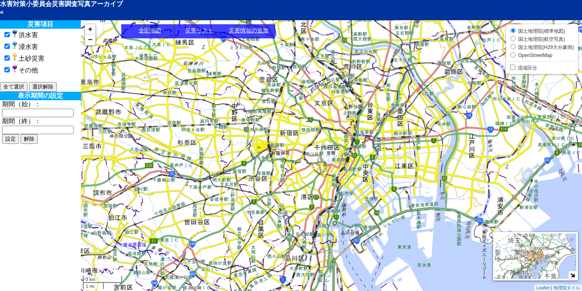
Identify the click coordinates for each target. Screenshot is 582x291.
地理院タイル (566, 287)
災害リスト (199, 30)
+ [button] (90, 29)
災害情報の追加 (248, 30)
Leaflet (543, 287)
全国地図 (150, 30)
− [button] (90, 40)
